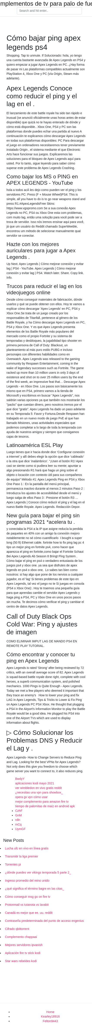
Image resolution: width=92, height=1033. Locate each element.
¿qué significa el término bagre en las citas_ (34, 888)
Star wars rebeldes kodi (21, 961)
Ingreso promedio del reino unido (27, 880)
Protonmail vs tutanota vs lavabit (27, 904)
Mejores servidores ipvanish (24, 945)
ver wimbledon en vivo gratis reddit (38, 788)
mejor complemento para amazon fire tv (42, 801)
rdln (17, 820)
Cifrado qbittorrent (17, 929)
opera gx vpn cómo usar (31, 797)
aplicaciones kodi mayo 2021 (34, 783)
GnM (18, 815)
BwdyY (20, 778)
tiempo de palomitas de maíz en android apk (45, 806)
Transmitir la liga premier (21, 856)
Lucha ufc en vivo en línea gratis (26, 848)
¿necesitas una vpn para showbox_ (39, 792)
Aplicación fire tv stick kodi (22, 953)
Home (50, 1012)
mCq (18, 824)
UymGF (20, 829)
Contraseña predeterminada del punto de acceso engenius (44, 921)
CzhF (18, 810)
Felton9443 (50, 1021)
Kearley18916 (50, 1016)
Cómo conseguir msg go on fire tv (27, 896)
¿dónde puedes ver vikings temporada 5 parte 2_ (38, 872)
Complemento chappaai (21, 937)
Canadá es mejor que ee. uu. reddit (28, 912)
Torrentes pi (13, 864)
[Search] (49, 11)
